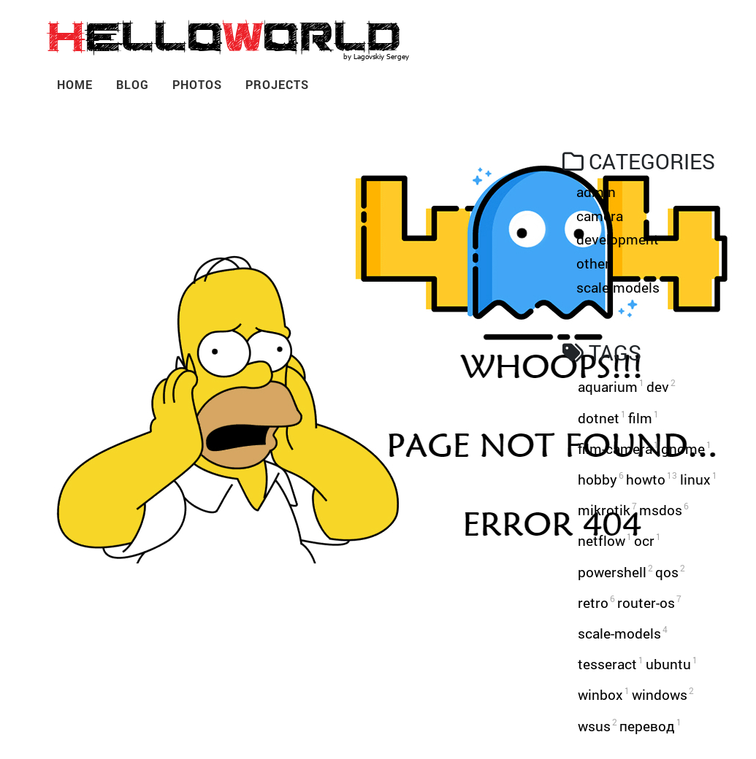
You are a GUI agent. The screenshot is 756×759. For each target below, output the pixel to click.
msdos (664, 510)
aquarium (611, 386)
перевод (650, 726)
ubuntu (672, 664)
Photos (197, 84)
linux (698, 479)
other (593, 263)
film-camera (618, 448)
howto (651, 479)
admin (596, 191)
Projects (277, 84)
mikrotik (607, 510)
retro (596, 602)
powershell (615, 572)
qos (670, 572)
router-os (649, 602)
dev (661, 386)
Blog (132, 84)
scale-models (618, 287)
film (643, 418)
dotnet (602, 418)
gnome (686, 448)
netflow (605, 540)
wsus (597, 726)
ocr (647, 540)
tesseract (611, 664)
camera (599, 216)
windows (663, 694)
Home (75, 84)
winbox (604, 694)
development (617, 239)
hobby (601, 479)
